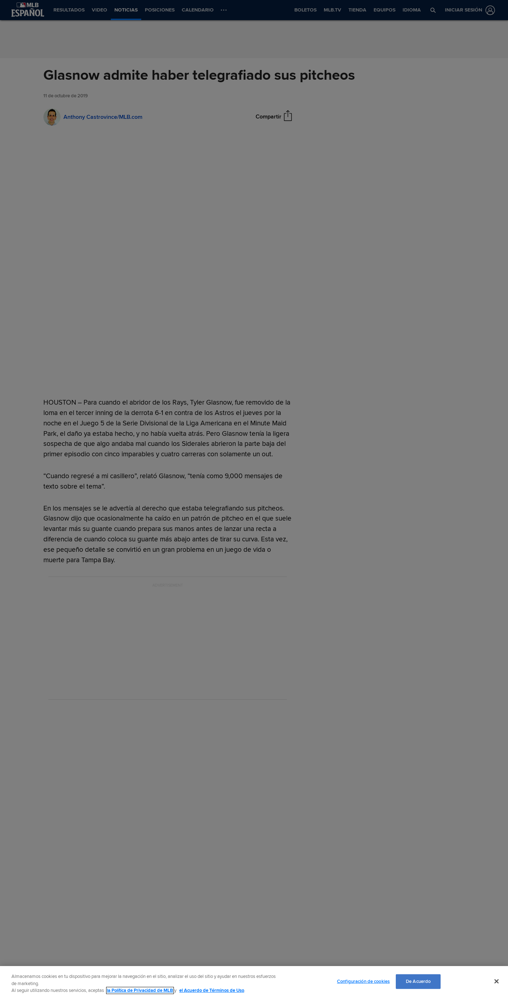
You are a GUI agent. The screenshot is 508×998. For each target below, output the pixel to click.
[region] (254, 982)
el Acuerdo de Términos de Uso (211, 990)
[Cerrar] (496, 981)
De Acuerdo (418, 981)
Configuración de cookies (363, 981)
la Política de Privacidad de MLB (140, 990)
